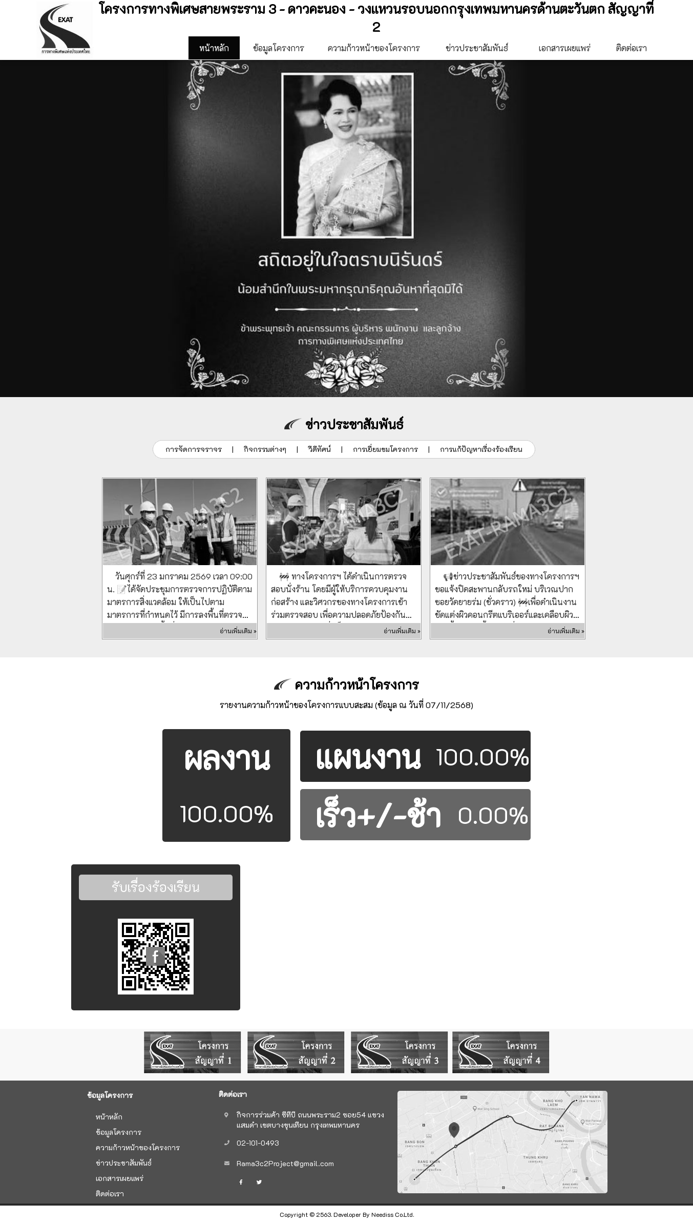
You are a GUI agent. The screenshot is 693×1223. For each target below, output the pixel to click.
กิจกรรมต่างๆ (265, 449)
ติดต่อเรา (631, 51)
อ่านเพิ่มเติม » (238, 631)
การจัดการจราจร (193, 449)
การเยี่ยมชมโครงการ (385, 449)
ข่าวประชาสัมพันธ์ (477, 48)
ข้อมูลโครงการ (278, 51)
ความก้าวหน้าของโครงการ (374, 48)
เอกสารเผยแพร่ (565, 48)
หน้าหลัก (214, 48)
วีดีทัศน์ (319, 449)
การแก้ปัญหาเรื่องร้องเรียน (481, 449)
